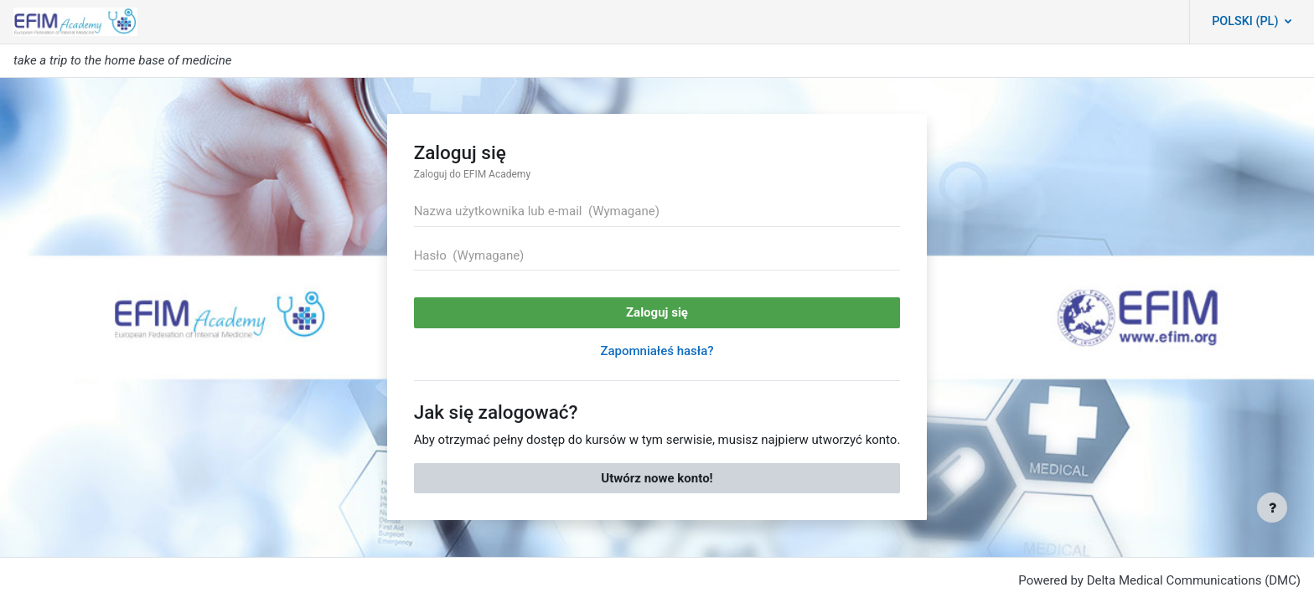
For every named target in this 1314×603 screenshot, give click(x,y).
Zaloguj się (657, 312)
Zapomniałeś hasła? (656, 350)
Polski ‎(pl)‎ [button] (1246, 21)
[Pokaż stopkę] (1272, 507)
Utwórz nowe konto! (656, 478)
